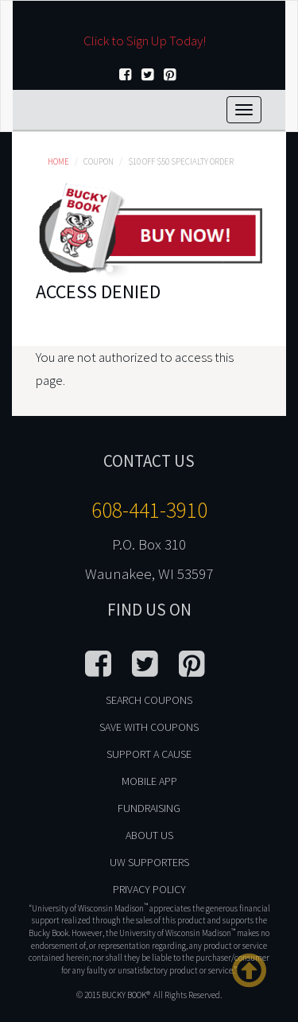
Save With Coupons (149, 727)
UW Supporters (149, 862)
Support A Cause (149, 754)
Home (58, 161)
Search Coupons (149, 700)
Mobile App (149, 781)
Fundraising (149, 808)
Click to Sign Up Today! (144, 40)
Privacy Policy (149, 889)
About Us (149, 835)
